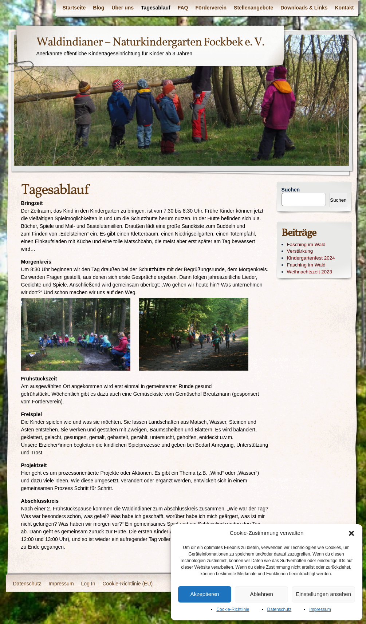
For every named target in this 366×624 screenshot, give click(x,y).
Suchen (291, 190)
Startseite (74, 8)
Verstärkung (300, 251)
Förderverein (211, 8)
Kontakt (344, 8)
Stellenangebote (253, 8)
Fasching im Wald (306, 244)
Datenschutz (279, 609)
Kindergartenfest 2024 (311, 258)
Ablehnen (261, 594)
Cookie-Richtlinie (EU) (128, 584)
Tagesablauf (155, 8)
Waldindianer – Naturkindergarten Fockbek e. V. (150, 43)
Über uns (122, 8)
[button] (351, 533)
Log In (88, 584)
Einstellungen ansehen (323, 594)
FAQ (183, 8)
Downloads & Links (303, 8)
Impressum (320, 609)
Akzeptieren (204, 594)
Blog (98, 8)
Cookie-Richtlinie (232, 609)
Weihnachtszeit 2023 (309, 272)
